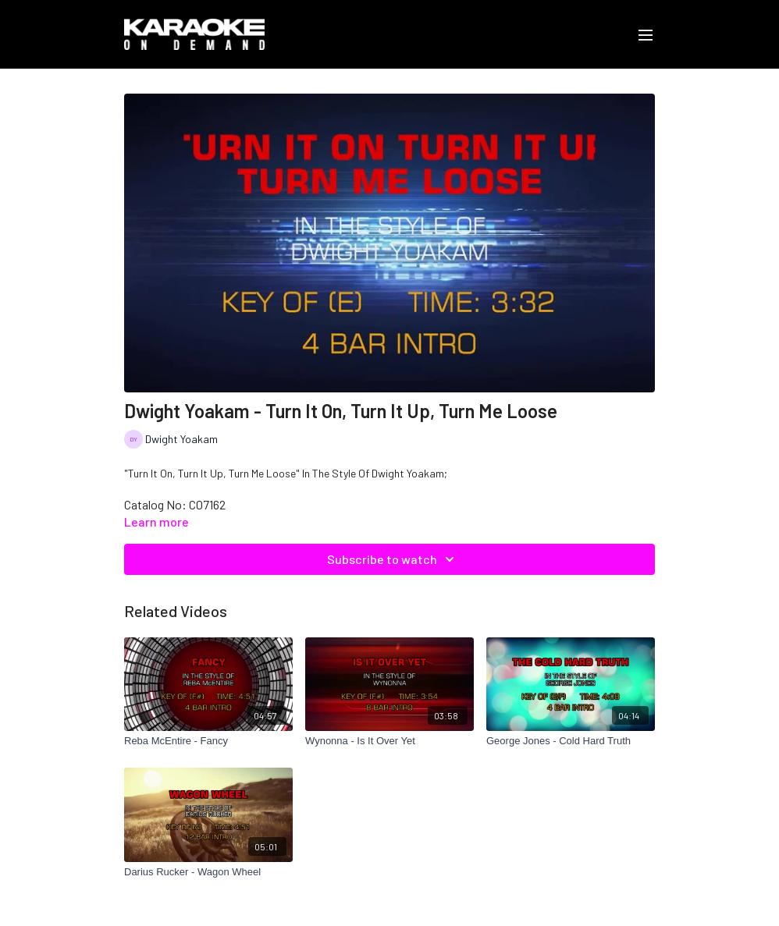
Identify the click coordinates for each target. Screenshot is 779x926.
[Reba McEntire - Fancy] (208, 741)
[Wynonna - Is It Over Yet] (389, 741)
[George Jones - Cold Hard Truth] (570, 741)
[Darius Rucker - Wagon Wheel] (208, 872)
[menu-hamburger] (645, 34)
